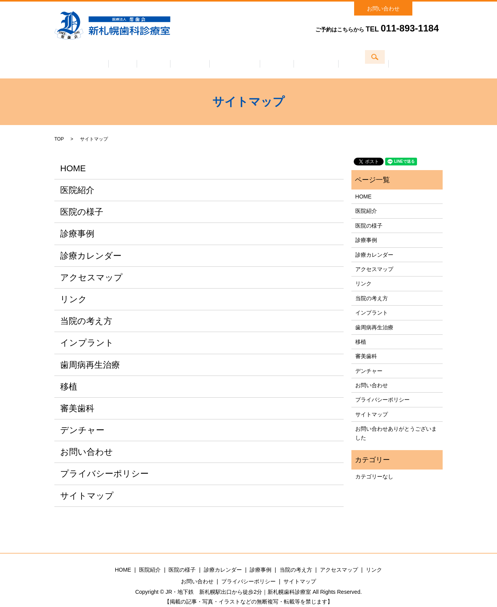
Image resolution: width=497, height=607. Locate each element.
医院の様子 (181, 58)
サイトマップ (87, 485)
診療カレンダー (235, 58)
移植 (68, 376)
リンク (73, 288)
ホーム (97, 58)
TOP (59, 128)
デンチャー (82, 419)
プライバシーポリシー (104, 463)
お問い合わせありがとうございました (396, 422)
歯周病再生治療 (90, 354)
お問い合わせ (383, 8)
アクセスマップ (389, 58)
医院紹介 (136, 58)
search (434, 6)
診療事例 (286, 58)
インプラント (87, 332)
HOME (73, 157)
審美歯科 (77, 397)
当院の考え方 (333, 58)
